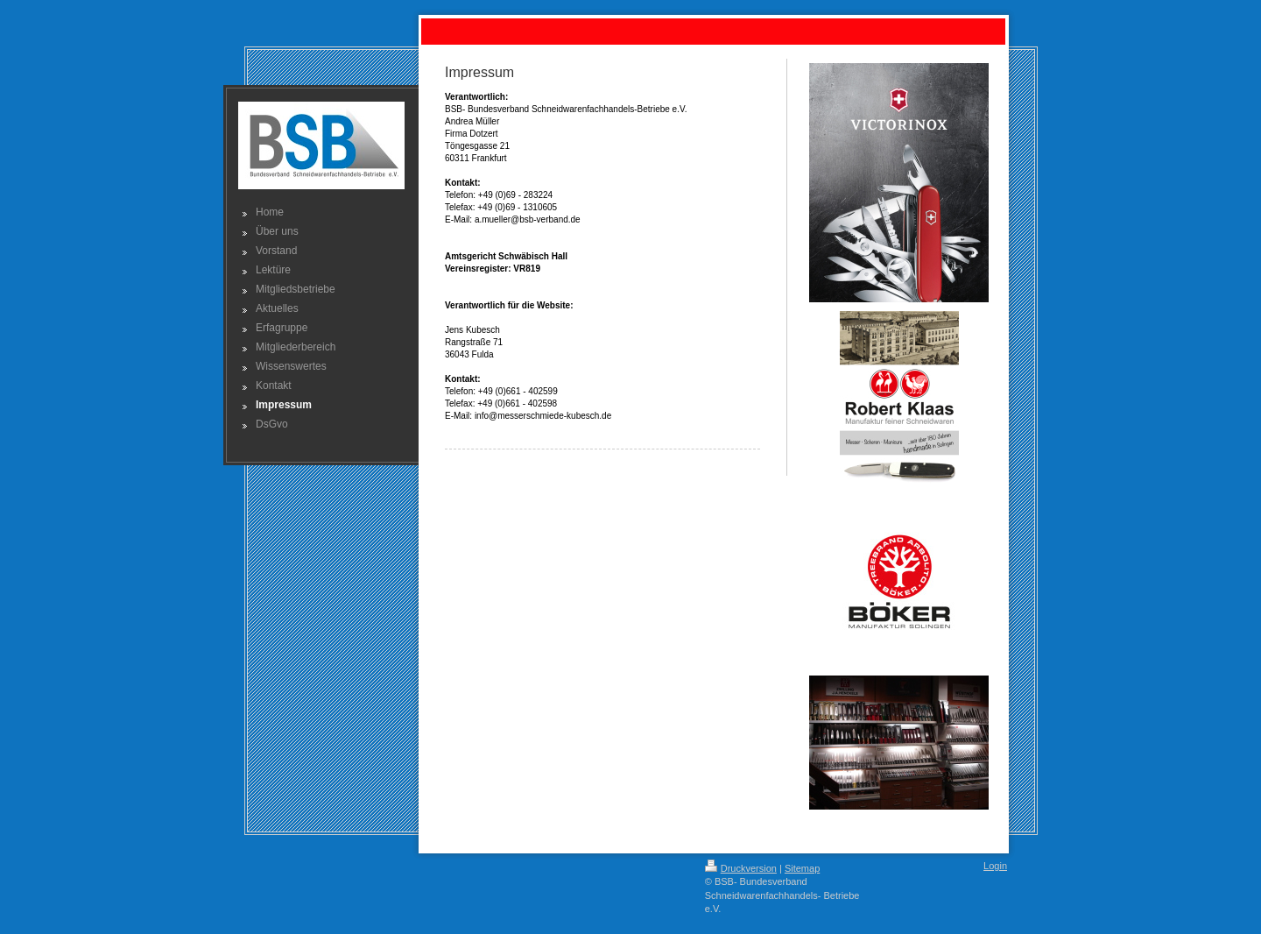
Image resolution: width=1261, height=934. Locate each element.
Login (995, 865)
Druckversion (741, 868)
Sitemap (802, 868)
